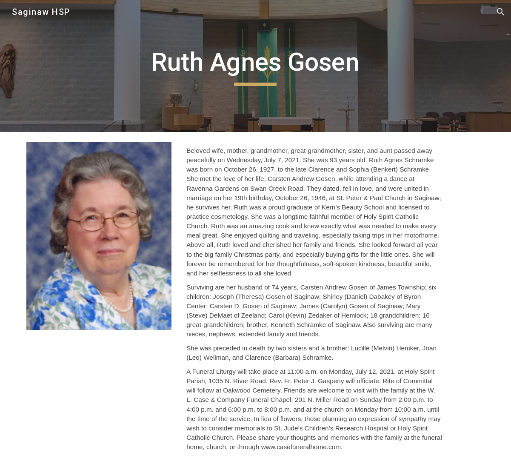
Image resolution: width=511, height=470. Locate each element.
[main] (255, 66)
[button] (501, 12)
